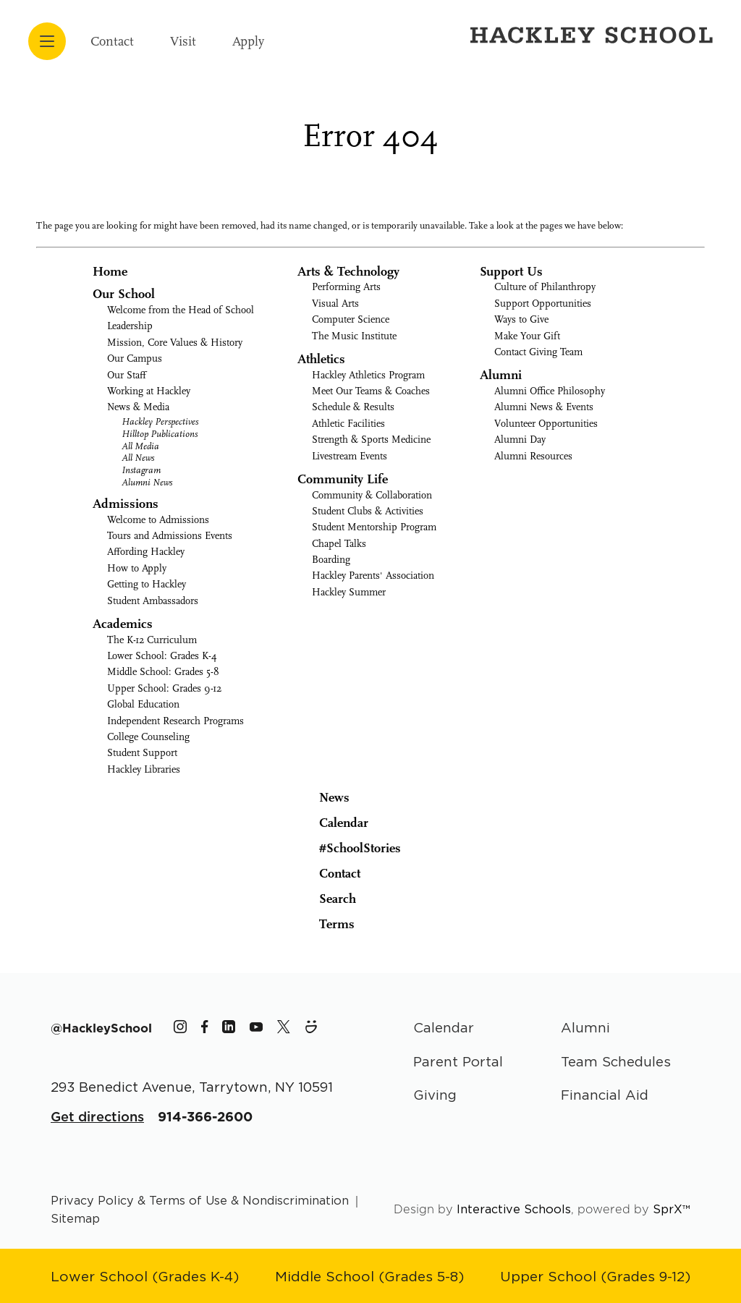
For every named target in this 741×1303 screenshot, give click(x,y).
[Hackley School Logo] (589, 34)
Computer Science (350, 319)
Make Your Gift (527, 336)
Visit (183, 41)
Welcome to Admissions (158, 520)
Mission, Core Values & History (174, 342)
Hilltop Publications (160, 433)
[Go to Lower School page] (145, 1276)
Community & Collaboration (372, 495)
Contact (112, 41)
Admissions (125, 504)
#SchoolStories (349, 848)
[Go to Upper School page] (595, 1276)
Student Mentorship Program (374, 527)
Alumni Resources (533, 456)
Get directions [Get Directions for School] (97, 1116)
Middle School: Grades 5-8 (163, 672)
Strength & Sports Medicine (371, 439)
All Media (140, 446)
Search (326, 897)
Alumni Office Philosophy (549, 391)
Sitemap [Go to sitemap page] (75, 1218)
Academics (123, 624)
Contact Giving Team (538, 352)
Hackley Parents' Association (373, 575)
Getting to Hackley (146, 584)
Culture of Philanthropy (545, 287)
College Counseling (148, 737)
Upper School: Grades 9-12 (164, 688)
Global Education (143, 704)
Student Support (142, 753)
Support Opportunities (542, 303)
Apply (248, 41)
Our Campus (134, 358)
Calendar (332, 822)
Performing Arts (346, 287)
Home (110, 271)
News (323, 796)
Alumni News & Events (543, 407)
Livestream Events (349, 456)
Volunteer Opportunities (546, 423)
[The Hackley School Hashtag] (101, 1028)
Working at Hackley (148, 391)
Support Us (511, 271)
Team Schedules (616, 1061)
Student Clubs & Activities (367, 511)
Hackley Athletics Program (368, 375)
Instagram (141, 469)
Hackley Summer (349, 592)
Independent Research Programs (175, 721)
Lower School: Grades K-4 (162, 656)
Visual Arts (335, 303)
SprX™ (671, 1209)
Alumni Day (520, 439)
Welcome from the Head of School (180, 310)
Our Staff (126, 375)
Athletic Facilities (348, 423)
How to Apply (136, 568)
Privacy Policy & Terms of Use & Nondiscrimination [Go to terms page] (200, 1200)
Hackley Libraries (143, 769)
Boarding (331, 559)
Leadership (130, 326)
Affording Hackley (146, 552)
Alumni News (147, 482)
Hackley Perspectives (160, 421)
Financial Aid (604, 1094)
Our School (124, 294)
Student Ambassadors (152, 601)
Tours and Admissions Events (169, 536)
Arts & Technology (348, 271)
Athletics (321, 359)
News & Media (138, 407)
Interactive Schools (514, 1209)
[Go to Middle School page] (369, 1276)
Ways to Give (521, 319)
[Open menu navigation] (47, 41)
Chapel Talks (339, 544)
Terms (327, 923)
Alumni (501, 375)
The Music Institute (354, 336)
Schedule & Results (353, 407)
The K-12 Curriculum (152, 640)
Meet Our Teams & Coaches (371, 391)
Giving (435, 1094)
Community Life (342, 479)
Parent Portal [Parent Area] (458, 1061)
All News (138, 457)
